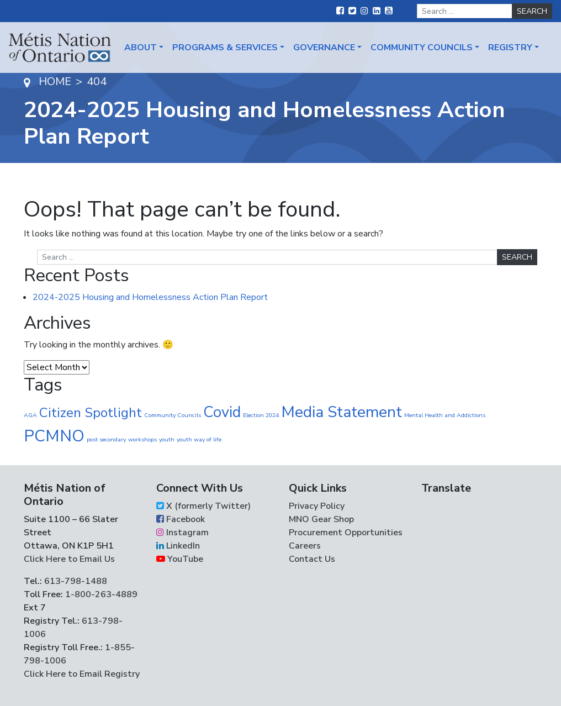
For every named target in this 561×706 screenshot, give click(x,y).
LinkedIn (178, 546)
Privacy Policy (317, 506)
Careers (305, 546)
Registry (510, 47)
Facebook (180, 519)
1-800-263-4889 (101, 594)
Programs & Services (225, 47)
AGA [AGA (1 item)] (30, 415)
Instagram (182, 532)
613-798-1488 (75, 581)
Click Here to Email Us (69, 559)
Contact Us (312, 559)
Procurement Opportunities (346, 532)
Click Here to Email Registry (82, 674)
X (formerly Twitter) (203, 506)
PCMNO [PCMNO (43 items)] (54, 436)
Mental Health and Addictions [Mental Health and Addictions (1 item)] (444, 415)
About (140, 47)
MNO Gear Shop (321, 519)
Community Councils (422, 47)
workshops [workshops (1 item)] (142, 439)
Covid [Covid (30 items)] (222, 412)
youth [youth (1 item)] (166, 439)
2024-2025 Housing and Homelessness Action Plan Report (150, 297)
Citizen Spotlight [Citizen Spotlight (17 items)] (90, 413)
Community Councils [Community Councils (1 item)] (172, 415)
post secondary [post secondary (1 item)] (106, 439)
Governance (324, 47)
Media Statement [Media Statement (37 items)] (341, 412)
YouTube (179, 559)
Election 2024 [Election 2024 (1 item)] (261, 415)
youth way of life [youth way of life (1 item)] (199, 439)
